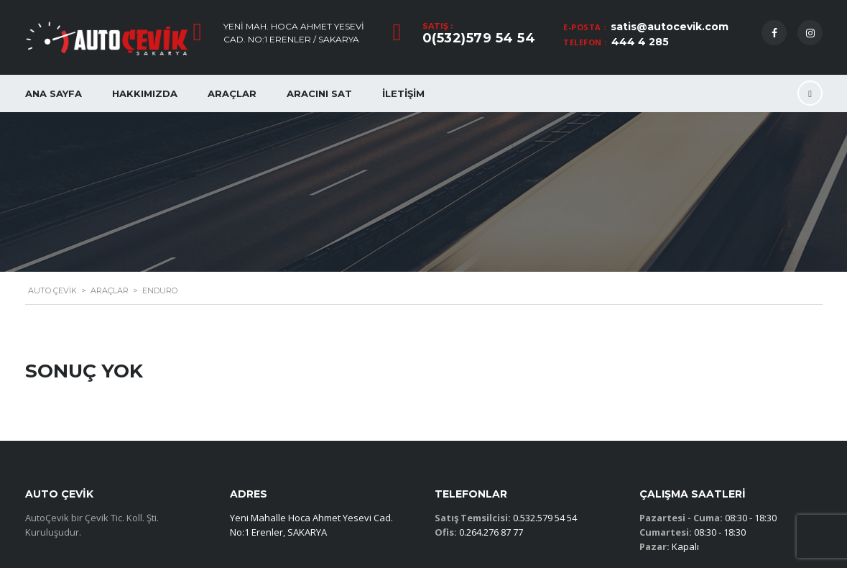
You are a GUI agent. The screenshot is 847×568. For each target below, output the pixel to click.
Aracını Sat (319, 93)
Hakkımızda (144, 93)
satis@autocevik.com (669, 26)
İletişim (403, 93)
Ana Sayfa (53, 93)
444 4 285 (640, 41)
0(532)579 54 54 (479, 38)
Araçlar (232, 93)
